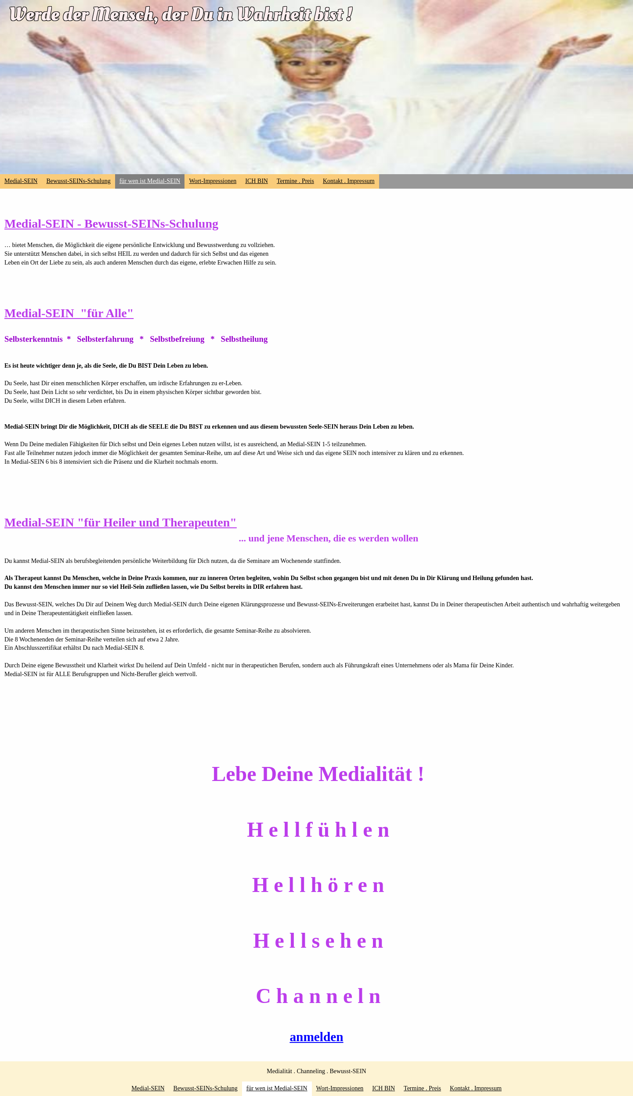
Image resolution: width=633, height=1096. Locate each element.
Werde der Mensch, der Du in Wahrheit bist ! (180, 14)
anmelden (316, 1037)
